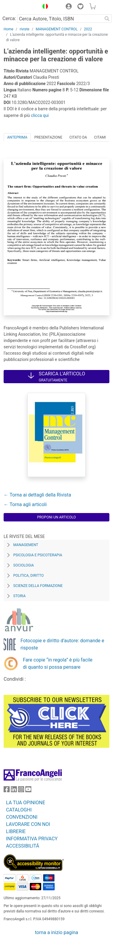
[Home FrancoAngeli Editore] (20, 7)
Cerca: (9, 18)
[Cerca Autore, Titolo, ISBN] (59, 18)
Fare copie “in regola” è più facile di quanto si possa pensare (58, 663)
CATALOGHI (19, 810)
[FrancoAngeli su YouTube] (28, 790)
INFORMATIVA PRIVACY (32, 839)
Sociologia (23, 565)
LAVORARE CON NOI (28, 824)
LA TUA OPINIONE (25, 802)
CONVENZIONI (21, 817)
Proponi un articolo (56, 517)
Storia (19, 596)
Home (8, 29)
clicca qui (40, 115)
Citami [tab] (100, 137)
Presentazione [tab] (48, 137)
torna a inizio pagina (56, 932)
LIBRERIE (16, 831)
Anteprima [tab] (17, 137)
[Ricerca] (107, 18)
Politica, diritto (28, 575)
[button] (43, 7)
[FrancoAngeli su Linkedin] (14, 790)
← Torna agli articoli (25, 504)
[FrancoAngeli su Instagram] (21, 790)
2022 (88, 29)
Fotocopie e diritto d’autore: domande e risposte (62, 644)
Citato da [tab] (78, 137)
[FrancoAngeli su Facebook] (7, 790)
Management (25, 545)
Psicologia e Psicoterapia (37, 555)
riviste (24, 29)
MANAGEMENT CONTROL (56, 29)
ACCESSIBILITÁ (22, 846)
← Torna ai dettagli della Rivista (37, 495)
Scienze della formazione (38, 586)
